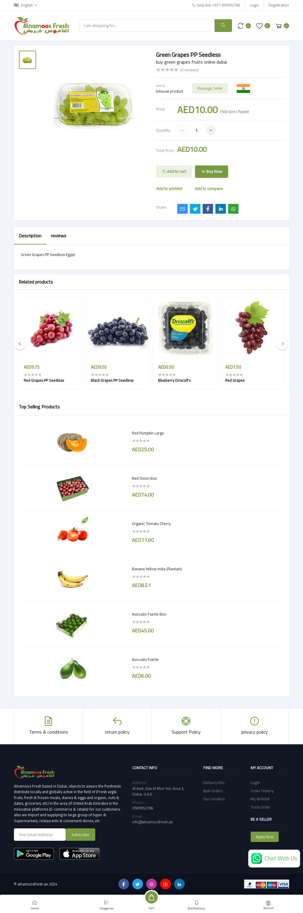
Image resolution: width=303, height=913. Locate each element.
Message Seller (210, 88)
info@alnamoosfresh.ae (152, 821)
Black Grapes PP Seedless (112, 380)
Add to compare (209, 188)
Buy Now (211, 171)
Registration (279, 5)
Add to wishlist (169, 188)
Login (254, 5)
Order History (262, 790)
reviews (58, 235)
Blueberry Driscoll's (174, 380)
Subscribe (80, 834)
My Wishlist (260, 798)
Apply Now (265, 836)
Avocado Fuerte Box (149, 614)
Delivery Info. (214, 782)
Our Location (214, 798)
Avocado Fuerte (145, 659)
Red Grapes (234, 380)
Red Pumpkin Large (148, 433)
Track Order (260, 807)
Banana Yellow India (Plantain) (157, 569)
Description (30, 235)
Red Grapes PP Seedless (44, 380)
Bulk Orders (213, 790)
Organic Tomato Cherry (151, 523)
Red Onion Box (144, 478)
